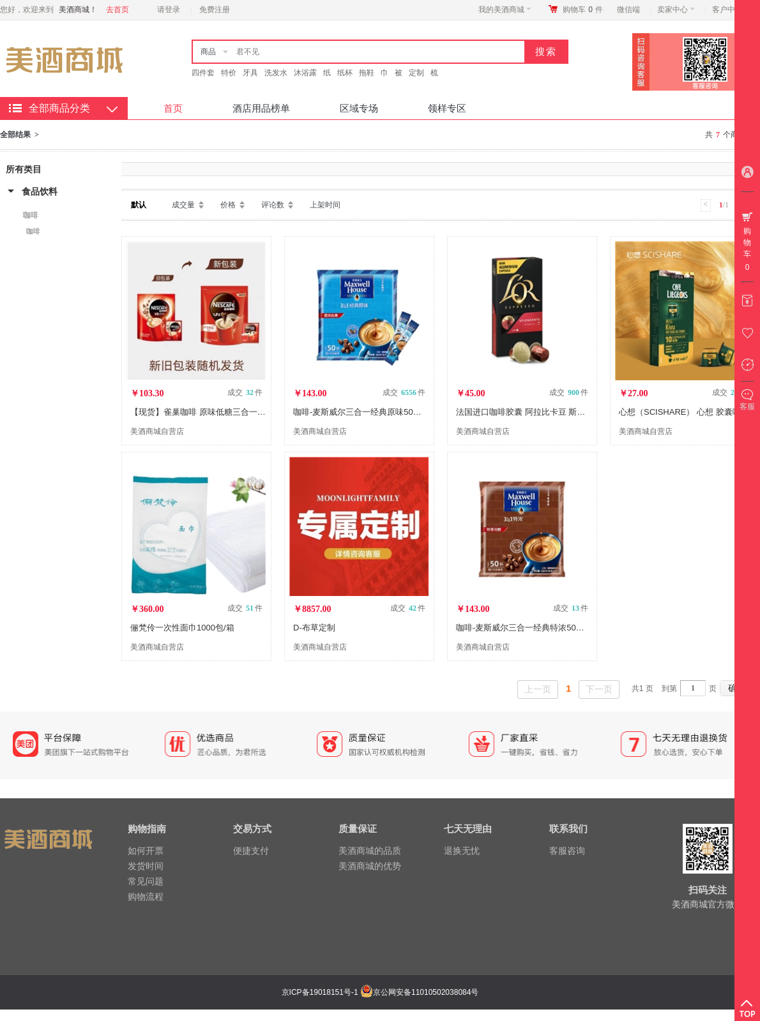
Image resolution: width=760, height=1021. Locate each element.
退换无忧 (462, 851)
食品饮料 (39, 191)
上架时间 (325, 204)
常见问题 (145, 881)
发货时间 (145, 866)
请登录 (168, 9)
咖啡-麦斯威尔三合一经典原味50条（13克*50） (380, 412)
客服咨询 (567, 851)
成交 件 (244, 392)
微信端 (628, 9)
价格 (228, 204)
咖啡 (30, 215)
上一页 (537, 689)
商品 (208, 51)
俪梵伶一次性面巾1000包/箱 (182, 627)
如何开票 (145, 851)
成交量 (183, 204)
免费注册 (214, 9)
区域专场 (359, 108)
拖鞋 (366, 72)
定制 (416, 72)
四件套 (203, 72)
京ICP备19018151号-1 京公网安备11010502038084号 (378, 992)
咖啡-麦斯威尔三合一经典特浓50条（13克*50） (543, 627)
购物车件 (583, 9)
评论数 (272, 204)
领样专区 (447, 108)
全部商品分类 (59, 108)
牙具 (250, 72)
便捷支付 (251, 851)
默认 (138, 204)
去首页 (117, 9)
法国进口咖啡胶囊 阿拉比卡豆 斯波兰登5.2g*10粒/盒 (553, 412)
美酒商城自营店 (157, 431)
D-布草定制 (314, 627)
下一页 (599, 689)
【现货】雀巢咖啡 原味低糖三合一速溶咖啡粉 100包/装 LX (238, 412)
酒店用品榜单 (261, 108)
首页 (173, 108)
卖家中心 (676, 9)
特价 (228, 72)
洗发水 (275, 72)
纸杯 (345, 72)
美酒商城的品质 (369, 851)
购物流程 (145, 896)
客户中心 (731, 9)
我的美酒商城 (504, 9)
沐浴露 (305, 72)
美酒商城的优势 (369, 866)
